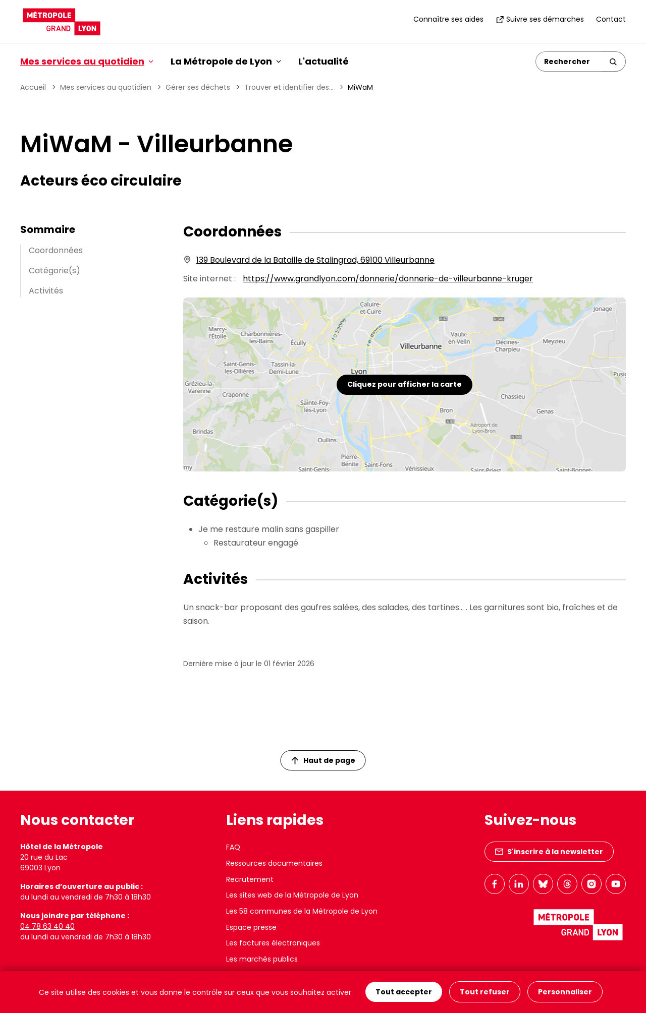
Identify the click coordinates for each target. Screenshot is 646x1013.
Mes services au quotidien (105, 87)
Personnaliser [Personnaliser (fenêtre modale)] (565, 992)
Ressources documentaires (274, 863)
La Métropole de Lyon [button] (226, 61)
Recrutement (250, 879)
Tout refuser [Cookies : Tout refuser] (485, 992)
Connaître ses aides (448, 19)
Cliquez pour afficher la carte (404, 384)
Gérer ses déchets (198, 87)
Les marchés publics (262, 959)
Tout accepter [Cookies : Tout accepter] (403, 992)
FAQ (233, 847)
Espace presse (251, 927)
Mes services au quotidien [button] (86, 61)
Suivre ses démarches (540, 19)
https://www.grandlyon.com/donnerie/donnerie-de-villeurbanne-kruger (388, 278)
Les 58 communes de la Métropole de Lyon (302, 911)
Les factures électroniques (273, 943)
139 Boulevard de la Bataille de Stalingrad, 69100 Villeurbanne (315, 260)
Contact (611, 19)
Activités (46, 290)
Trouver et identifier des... (289, 87)
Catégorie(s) (54, 270)
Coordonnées (56, 250)
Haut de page (323, 760)
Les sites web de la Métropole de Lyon (292, 895)
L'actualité (323, 61)
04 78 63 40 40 (47, 926)
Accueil (33, 87)
